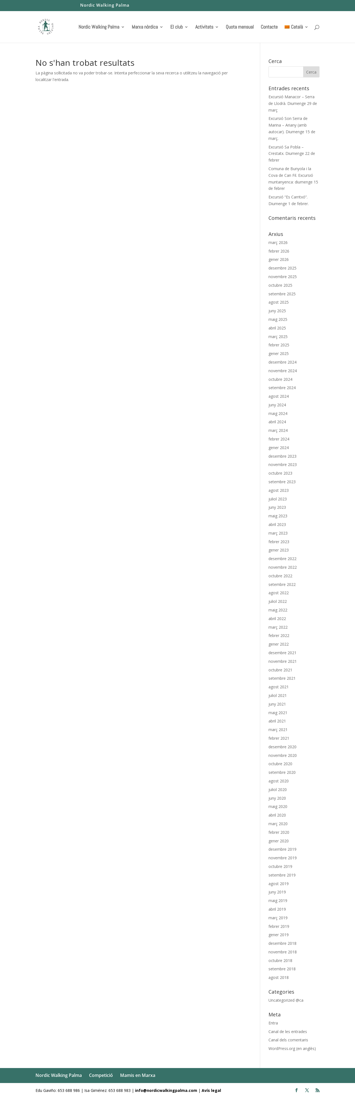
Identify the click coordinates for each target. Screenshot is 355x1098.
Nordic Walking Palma (105, 5)
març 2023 (278, 533)
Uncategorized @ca (285, 1000)
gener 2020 (278, 840)
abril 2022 (277, 618)
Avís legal (211, 1090)
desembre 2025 (282, 268)
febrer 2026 (278, 251)
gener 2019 (278, 934)
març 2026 (278, 242)
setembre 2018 (282, 968)
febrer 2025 (278, 344)
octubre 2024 (280, 379)
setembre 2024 (282, 387)
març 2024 (278, 430)
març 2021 (278, 729)
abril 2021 (277, 721)
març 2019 (278, 917)
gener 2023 (278, 550)
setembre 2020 (282, 772)
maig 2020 (277, 806)
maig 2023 (277, 515)
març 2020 (278, 823)
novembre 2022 (282, 567)
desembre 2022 (282, 558)
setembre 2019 (282, 875)
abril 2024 (277, 421)
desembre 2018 (282, 943)
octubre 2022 (280, 575)
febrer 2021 (278, 738)
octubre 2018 (280, 960)
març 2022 (278, 627)
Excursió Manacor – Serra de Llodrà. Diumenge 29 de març (292, 103)
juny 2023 (277, 507)
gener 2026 (278, 259)
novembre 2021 (282, 661)
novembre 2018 (282, 952)
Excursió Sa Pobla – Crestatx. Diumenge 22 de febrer (291, 153)
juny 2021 (277, 704)
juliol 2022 (277, 601)
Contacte (269, 27)
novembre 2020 (282, 755)
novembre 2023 (282, 464)
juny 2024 (277, 404)
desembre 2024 (282, 362)
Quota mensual (240, 27)
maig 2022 (277, 610)
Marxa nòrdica (145, 27)
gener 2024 (278, 447)
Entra (273, 1023)
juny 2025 (277, 310)
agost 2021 (278, 686)
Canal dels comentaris (288, 1039)
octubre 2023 (280, 473)
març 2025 (278, 336)
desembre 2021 (282, 652)
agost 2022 (278, 592)
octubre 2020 (280, 763)
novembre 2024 (282, 370)
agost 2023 (278, 490)
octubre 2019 (280, 866)
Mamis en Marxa (137, 1075)
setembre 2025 (282, 293)
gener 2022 (278, 644)
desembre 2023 (282, 456)
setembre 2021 (282, 678)
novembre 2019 (282, 857)
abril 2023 (277, 524)
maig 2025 (277, 319)
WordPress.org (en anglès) (292, 1048)
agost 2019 (278, 883)
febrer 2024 (278, 439)
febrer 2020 (278, 832)
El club (176, 27)
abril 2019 (277, 909)
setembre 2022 (282, 584)
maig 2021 (277, 712)
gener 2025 (278, 353)
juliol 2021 (277, 695)
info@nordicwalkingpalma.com (166, 1090)
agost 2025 (278, 302)
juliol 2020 (277, 789)
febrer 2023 (278, 541)
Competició (101, 1075)
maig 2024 (277, 413)
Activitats (204, 27)
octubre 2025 (280, 285)
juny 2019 (277, 892)
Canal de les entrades (287, 1031)
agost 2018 (278, 977)
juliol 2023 (277, 499)
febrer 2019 (278, 926)
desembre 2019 (282, 849)
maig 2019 (277, 900)
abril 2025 (277, 328)
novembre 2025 (282, 276)
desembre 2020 (282, 746)
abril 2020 (277, 815)
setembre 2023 (282, 481)
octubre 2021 (280, 670)
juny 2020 (277, 798)
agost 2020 (278, 781)
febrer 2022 (278, 635)
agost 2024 (278, 396)
